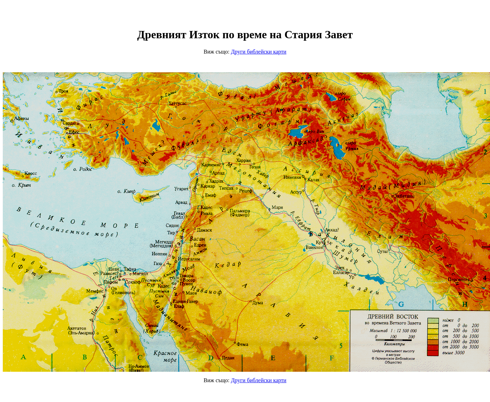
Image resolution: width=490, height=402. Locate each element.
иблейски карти (258, 52)
